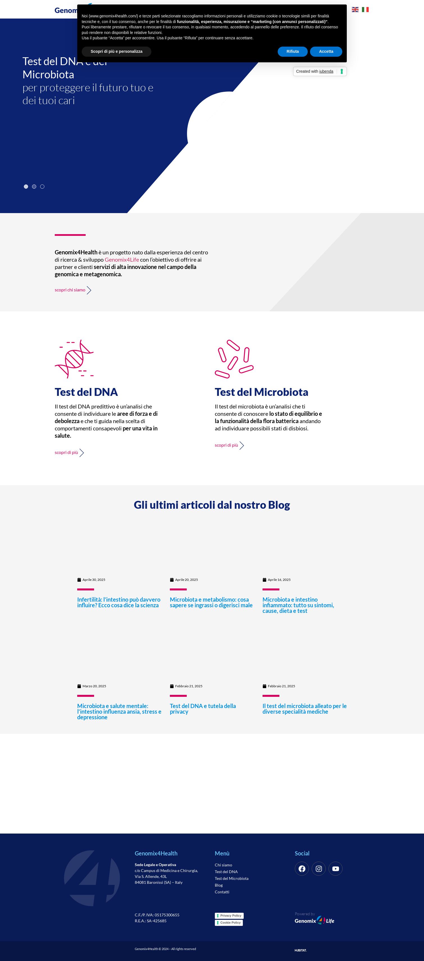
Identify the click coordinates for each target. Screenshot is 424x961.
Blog (219, 885)
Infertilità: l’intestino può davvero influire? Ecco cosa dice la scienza (118, 602)
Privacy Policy (230, 915)
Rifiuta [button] (293, 51)
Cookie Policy (230, 922)
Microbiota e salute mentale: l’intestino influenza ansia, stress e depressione (119, 711)
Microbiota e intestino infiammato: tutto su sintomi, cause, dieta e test (298, 605)
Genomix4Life (122, 259)
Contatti (222, 891)
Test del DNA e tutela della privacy (203, 708)
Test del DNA (226, 871)
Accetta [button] (326, 51)
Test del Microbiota (232, 878)
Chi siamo (223, 864)
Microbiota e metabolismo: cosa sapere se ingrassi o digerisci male (211, 602)
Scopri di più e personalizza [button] (116, 51)
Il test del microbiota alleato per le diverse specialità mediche (305, 708)
